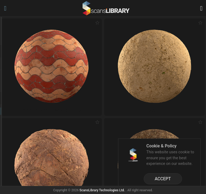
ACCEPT (163, 178)
